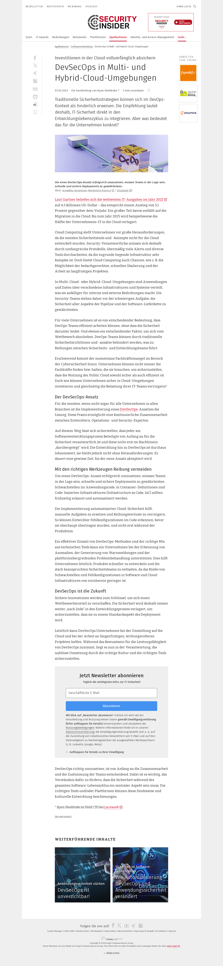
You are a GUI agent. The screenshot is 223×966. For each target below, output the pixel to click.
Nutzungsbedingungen (80, 727)
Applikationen (118, 37)
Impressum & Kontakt (144, 931)
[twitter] (35, 65)
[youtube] (126, 926)
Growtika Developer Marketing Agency (88, 190)
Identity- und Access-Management (152, 37)
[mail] (35, 88)
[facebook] (35, 57)
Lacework (113, 807)
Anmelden (184, 6)
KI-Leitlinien (161, 931)
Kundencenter (83, 931)
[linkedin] (35, 81)
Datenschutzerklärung (80, 731)
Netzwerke (79, 37)
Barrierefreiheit (125, 931)
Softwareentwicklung (81, 46)
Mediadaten (97, 931)
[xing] (35, 73)
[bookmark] (148, 90)
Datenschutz (110, 931)
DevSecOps (128, 409)
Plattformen (98, 37)
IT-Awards (42, 37)
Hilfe (72, 931)
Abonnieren (111, 706)
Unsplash (124, 190)
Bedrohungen (60, 37)
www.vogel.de (173, 946)
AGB (66, 931)
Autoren (172, 931)
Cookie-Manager (55, 931)
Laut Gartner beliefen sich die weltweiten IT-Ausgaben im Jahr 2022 (111, 200)
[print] (35, 96)
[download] (35, 104)
